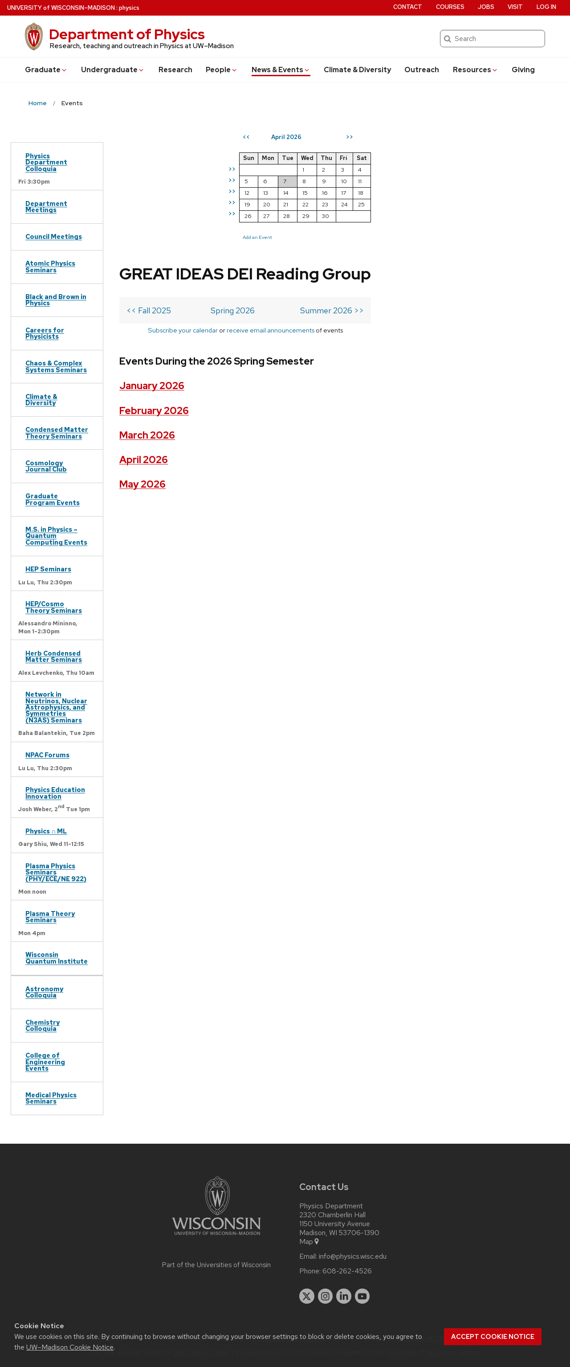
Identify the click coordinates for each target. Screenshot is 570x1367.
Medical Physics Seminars (51, 1098)
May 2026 (142, 373)
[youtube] (362, 1296)
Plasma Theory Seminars (50, 916)
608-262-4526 (347, 1271)
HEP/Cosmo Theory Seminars (53, 606)
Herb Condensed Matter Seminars (53, 656)
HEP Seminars (48, 569)
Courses (450, 7)
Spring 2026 (230, 199)
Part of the (216, 1264)
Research (175, 69)
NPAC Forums (47, 755)
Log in (546, 7)
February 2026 (154, 299)
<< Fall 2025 (148, 199)
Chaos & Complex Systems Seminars (56, 366)
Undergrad (113, 69)
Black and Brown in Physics (55, 299)
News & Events (281, 69)
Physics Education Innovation (55, 792)
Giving (523, 69)
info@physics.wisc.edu (353, 1256)
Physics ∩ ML (46, 831)
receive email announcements (267, 219)
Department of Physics (127, 34)
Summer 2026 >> (325, 199)
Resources (475, 69)
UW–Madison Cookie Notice (70, 1347)
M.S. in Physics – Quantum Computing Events (56, 535)
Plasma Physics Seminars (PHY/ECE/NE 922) (55, 872)
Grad (46, 69)
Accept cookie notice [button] (492, 1336)
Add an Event (412, 237)
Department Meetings (46, 206)
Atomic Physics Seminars (50, 266)
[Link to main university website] (216, 1236)
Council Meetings (53, 236)
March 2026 (147, 324)
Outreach (421, 69)
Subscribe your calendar (179, 219)
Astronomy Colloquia (44, 992)
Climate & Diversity (357, 69)
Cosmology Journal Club (46, 466)
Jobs (486, 7)
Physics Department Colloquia (46, 162)
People (222, 69)
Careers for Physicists (44, 333)
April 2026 (143, 348)
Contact (407, 7)
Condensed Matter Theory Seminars (56, 432)
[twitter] (306, 1296)
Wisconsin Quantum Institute (56, 957)
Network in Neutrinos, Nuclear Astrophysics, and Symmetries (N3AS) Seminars (56, 707)
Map (309, 1241)
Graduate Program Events (52, 499)
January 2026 (151, 274)
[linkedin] (343, 1296)
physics (129, 8)
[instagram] (325, 1296)
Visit (515, 7)
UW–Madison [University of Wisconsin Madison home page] (61, 8)
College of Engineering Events (45, 1061)
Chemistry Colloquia (42, 1025)
